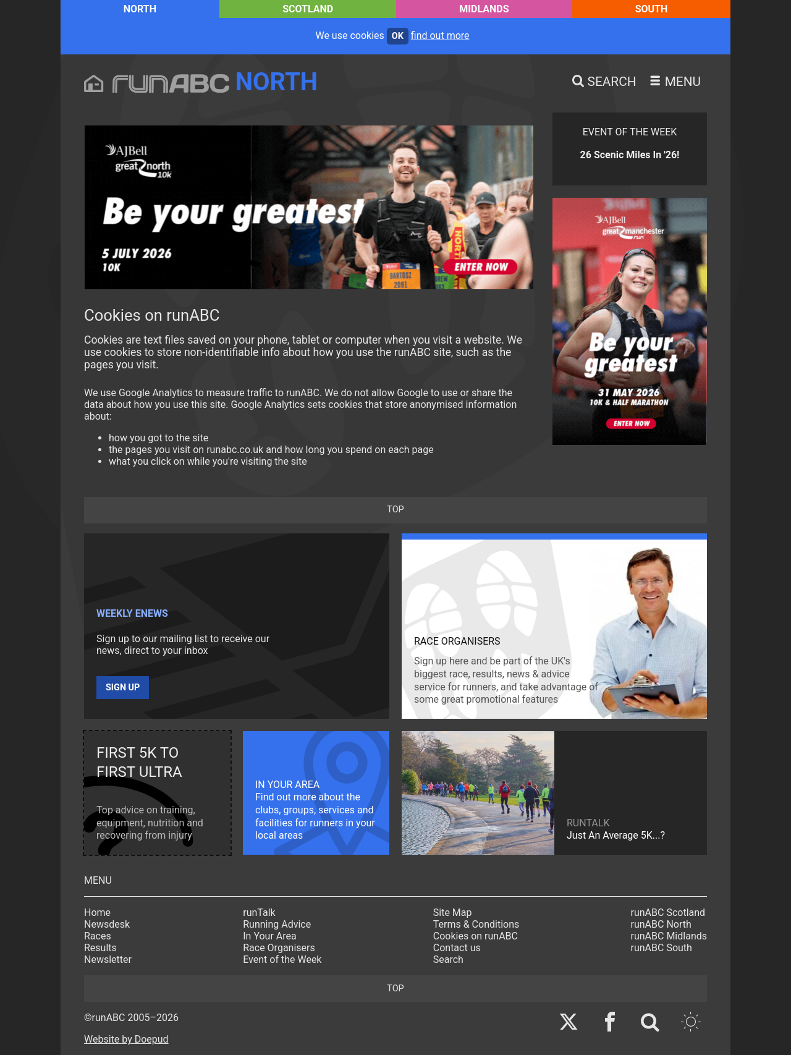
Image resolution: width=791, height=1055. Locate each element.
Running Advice (277, 924)
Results (100, 948)
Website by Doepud (126, 1039)
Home (97, 912)
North (140, 9)
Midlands (484, 9)
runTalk (259, 912)
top (395, 509)
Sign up (123, 687)
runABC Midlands (669, 936)
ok (398, 36)
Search (448, 959)
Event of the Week (282, 959)
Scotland (307, 9)
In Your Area (270, 936)
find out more (440, 35)
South (651, 9)
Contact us (457, 948)
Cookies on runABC (475, 936)
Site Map (452, 912)
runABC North (661, 924)
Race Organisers (279, 948)
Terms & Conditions (476, 924)
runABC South (661, 948)
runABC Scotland (668, 912)
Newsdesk (107, 924)
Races (97, 936)
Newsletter (108, 959)
